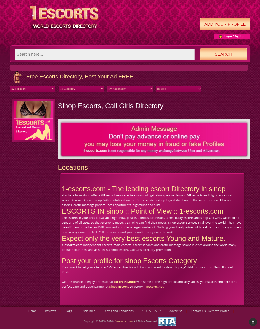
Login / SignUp (234, 36)
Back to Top (253, 322)
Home (32, 311)
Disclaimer (87, 311)
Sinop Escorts (119, 286)
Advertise (176, 311)
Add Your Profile (225, 24)
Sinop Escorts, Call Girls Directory (111, 106)
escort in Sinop (125, 282)
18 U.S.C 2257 (151, 311)
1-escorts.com (124, 321)
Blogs (68, 311)
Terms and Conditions (118, 311)
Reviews (50, 311)
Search (223, 54)
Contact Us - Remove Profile (210, 311)
